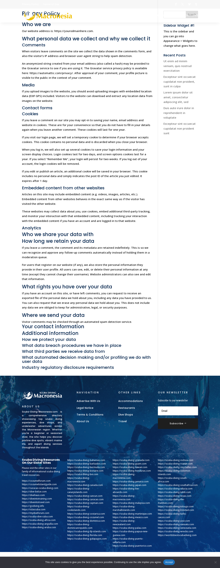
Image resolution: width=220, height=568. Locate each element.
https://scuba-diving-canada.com (85, 485)
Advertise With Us (88, 401)
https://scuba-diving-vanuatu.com (176, 524)
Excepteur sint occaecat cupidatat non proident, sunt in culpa (179, 81)
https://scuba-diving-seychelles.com (177, 467)
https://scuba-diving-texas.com (174, 495)
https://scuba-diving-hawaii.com (130, 467)
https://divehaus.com (33, 495)
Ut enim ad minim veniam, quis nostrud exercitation (177, 65)
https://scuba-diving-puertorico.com (132, 545)
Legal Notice (85, 408)
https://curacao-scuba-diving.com (40, 488)
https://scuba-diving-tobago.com (176, 506)
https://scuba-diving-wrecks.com (175, 531)
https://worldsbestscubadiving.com (177, 535)
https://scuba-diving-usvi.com (174, 520)
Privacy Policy (30, 4)
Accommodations (183, 15)
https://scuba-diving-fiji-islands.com (86, 531)
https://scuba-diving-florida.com (84, 535)
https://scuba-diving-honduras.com (132, 470)
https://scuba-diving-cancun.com (84, 495)
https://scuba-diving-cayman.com (85, 503)
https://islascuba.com (33, 509)
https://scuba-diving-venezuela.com (177, 527)
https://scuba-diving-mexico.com (130, 517)
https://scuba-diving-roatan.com (175, 463)
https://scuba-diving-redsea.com (175, 460)
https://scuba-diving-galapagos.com (87, 538)
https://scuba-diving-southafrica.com (178, 485)
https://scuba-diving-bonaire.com (85, 470)
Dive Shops (131, 15)
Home (88, 15)
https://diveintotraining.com (37, 498)
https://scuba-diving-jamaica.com (131, 481)
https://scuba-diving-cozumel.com (85, 517)
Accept (169, 562)
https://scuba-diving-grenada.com (131, 460)
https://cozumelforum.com (36, 480)
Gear (101, 15)
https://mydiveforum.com (35, 513)
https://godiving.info (33, 505)
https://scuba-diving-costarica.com (86, 513)
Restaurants (154, 15)
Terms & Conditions (90, 414)
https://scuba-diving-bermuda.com (86, 467)
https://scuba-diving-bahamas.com (86, 460)
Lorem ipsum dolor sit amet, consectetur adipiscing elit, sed (178, 97)
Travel (114, 15)
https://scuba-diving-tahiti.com (174, 492)
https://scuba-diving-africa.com (39, 520)
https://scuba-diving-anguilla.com (40, 523)
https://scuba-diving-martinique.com (132, 513)
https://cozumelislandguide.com (39, 484)
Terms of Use (51, 4)
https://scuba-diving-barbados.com (86, 463)
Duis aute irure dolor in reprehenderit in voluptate (178, 112)
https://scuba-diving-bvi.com (82, 474)
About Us (83, 421)
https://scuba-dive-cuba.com (37, 516)
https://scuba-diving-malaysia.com (131, 503)
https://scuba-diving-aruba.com (39, 527)
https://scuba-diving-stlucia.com (175, 488)
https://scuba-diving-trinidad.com (176, 510)
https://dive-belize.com (34, 491)
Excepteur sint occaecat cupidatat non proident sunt (179, 128)
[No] (215, 562)
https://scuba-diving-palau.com (129, 527)
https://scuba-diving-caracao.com (85, 499)
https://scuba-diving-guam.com (130, 463)
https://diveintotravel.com (36, 502)
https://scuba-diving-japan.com (129, 485)
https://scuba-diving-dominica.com (86, 520)
